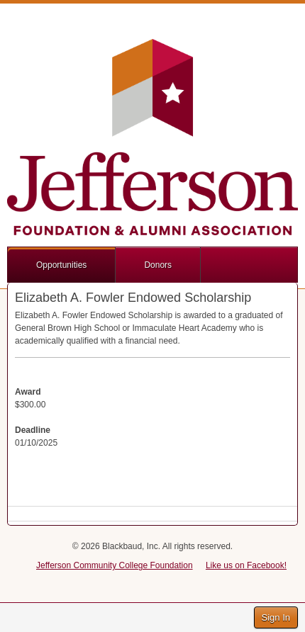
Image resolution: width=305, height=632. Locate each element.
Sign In (276, 617)
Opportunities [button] (61, 265)
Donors (158, 265)
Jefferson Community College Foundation (114, 565)
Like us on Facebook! (246, 565)
